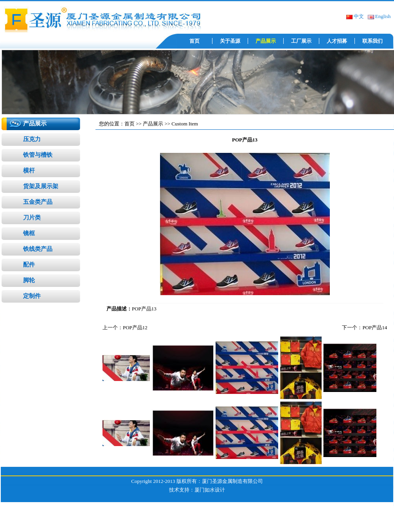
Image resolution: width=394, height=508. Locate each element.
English (379, 16)
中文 (355, 16)
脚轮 (29, 280)
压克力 (32, 139)
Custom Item (184, 124)
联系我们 (372, 41)
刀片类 (32, 217)
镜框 (29, 233)
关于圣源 (230, 41)
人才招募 (337, 41)
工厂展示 (301, 41)
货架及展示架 (40, 186)
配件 (29, 264)
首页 (194, 41)
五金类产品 (37, 202)
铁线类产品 (37, 249)
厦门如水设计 (209, 490)
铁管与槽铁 (37, 155)
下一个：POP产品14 (364, 327)
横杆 (29, 170)
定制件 (32, 296)
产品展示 (265, 41)
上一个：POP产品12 (125, 327)
